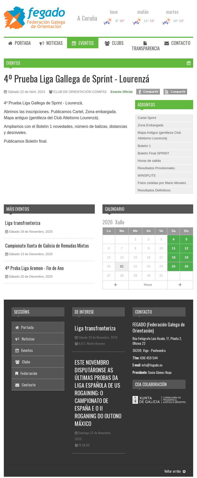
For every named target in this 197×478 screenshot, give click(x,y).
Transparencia (146, 46)
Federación (26, 373)
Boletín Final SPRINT (153, 153)
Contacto (177, 43)
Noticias (51, 43)
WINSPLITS (146, 175)
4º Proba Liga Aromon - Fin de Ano (34, 268)
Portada (19, 43)
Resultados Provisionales (156, 168)
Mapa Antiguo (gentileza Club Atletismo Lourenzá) (159, 135)
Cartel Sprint (147, 118)
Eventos (83, 43)
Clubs (114, 43)
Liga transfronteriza (22, 222)
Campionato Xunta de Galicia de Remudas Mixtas (47, 245)
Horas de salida (149, 161)
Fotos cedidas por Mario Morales (162, 183)
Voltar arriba (175, 471)
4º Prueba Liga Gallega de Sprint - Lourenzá (76, 78)
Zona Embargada (150, 125)
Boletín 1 (144, 146)
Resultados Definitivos (154, 190)
